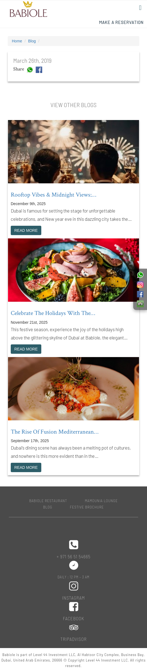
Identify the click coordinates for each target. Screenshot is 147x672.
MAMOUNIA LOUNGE (101, 500)
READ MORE (26, 230)
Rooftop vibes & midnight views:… (53, 195)
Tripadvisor (73, 639)
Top (134, 659)
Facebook (73, 618)
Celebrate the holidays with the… (53, 313)
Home (17, 41)
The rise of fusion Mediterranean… (54, 432)
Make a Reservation (121, 22)
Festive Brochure (87, 507)
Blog (32, 41)
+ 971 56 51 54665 (73, 556)
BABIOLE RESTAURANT (48, 500)
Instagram (73, 597)
